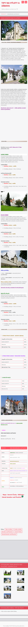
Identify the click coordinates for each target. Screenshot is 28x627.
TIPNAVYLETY (3, 14)
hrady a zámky (17, 529)
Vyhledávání (23, 2)
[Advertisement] (14, 549)
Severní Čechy (18, 531)
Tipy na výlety (8, 529)
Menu (26, 2)
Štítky (2, 529)
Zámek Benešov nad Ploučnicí (9, 534)
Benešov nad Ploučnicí (7, 531)
